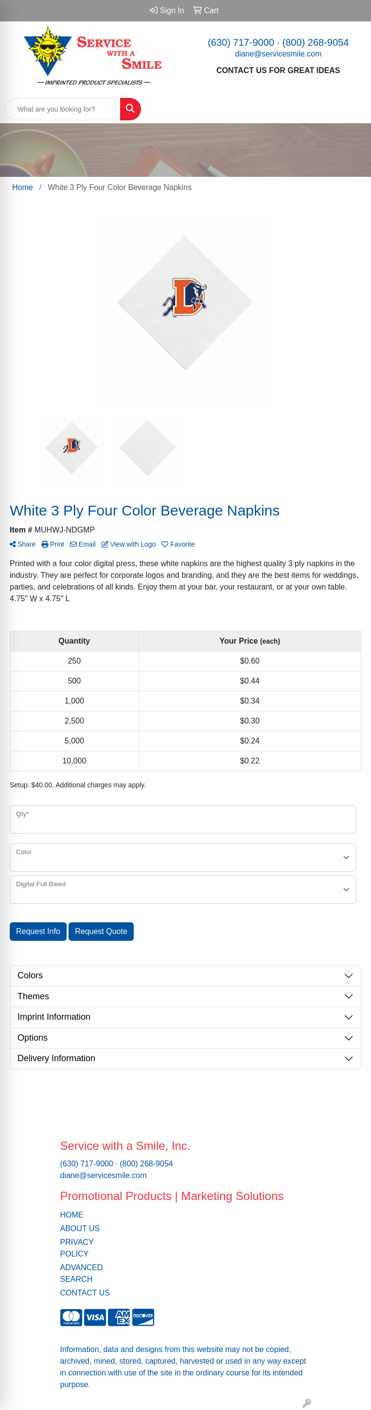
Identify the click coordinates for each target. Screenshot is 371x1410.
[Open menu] (351, 109)
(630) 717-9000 (241, 42)
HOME (72, 1215)
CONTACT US (85, 1293)
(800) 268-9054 (316, 42)
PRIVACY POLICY (77, 1248)
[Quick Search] (63, 109)
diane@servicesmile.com (278, 54)
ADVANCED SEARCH (81, 1273)
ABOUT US (80, 1228)
